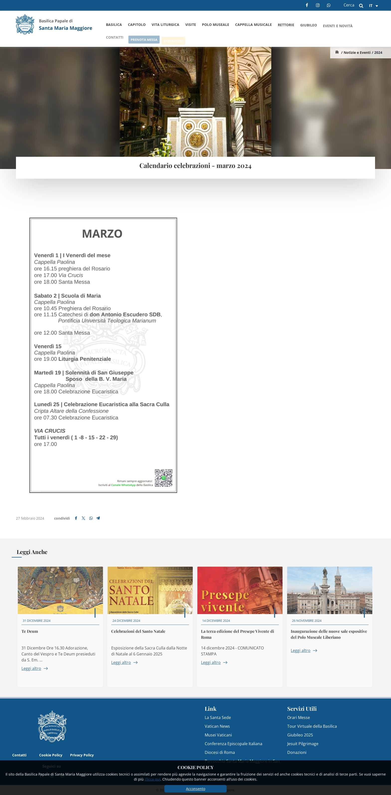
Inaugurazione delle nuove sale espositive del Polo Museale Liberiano (331, 638)
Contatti (19, 755)
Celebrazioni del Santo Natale (140, 635)
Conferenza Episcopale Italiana (233, 743)
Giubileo (308, 27)
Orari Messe (298, 717)
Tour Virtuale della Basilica (312, 726)
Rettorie (286, 26)
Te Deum (31, 635)
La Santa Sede (218, 717)
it (371, 5)
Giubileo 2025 (300, 735)
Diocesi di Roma (220, 752)
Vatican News (217, 726)
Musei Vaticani (218, 735)
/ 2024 (377, 52)
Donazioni (296, 752)
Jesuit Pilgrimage (302, 743)
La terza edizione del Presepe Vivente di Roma (239, 638)
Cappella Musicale (253, 25)
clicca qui (152, 779)
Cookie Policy (50, 755)
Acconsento (195, 788)
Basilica (114, 24)
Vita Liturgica (165, 24)
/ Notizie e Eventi (356, 52)
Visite (190, 24)
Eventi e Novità (338, 28)
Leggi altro (36, 672)
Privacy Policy (82, 755)
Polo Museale (215, 25)
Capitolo (137, 24)
